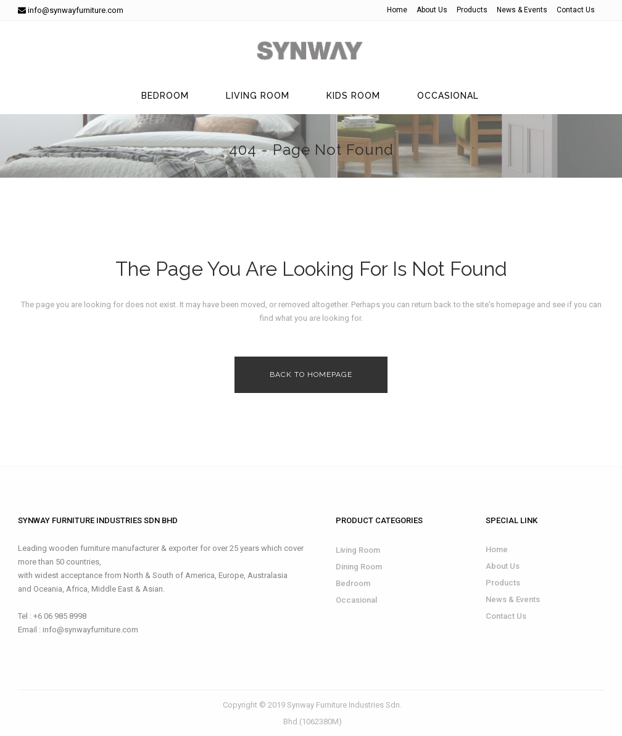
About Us (432, 10)
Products (472, 10)
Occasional (356, 600)
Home (397, 10)
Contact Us (576, 10)
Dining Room (359, 566)
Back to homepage (311, 374)
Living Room (358, 550)
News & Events (522, 10)
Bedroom (353, 583)
